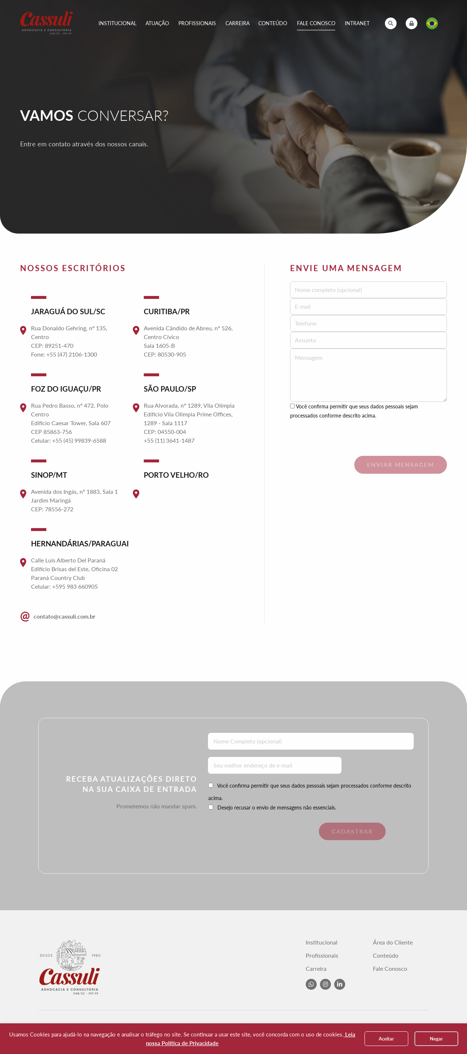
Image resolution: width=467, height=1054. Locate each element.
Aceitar (386, 1039)
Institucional (117, 23)
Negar (436, 1039)
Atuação (157, 23)
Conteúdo (272, 23)
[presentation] (345, 434)
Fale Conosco (316, 23)
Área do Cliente (393, 942)
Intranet (357, 23)
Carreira (237, 23)
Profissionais (197, 23)
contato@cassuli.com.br (57, 615)
